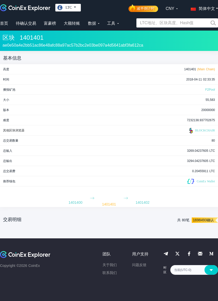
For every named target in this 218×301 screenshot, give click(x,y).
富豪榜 (50, 23)
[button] (201, 7)
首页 (4, 23)
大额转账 (72, 23)
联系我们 (109, 273)
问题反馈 (139, 265)
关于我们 (109, 265)
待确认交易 (26, 23)
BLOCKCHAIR (201, 131)
